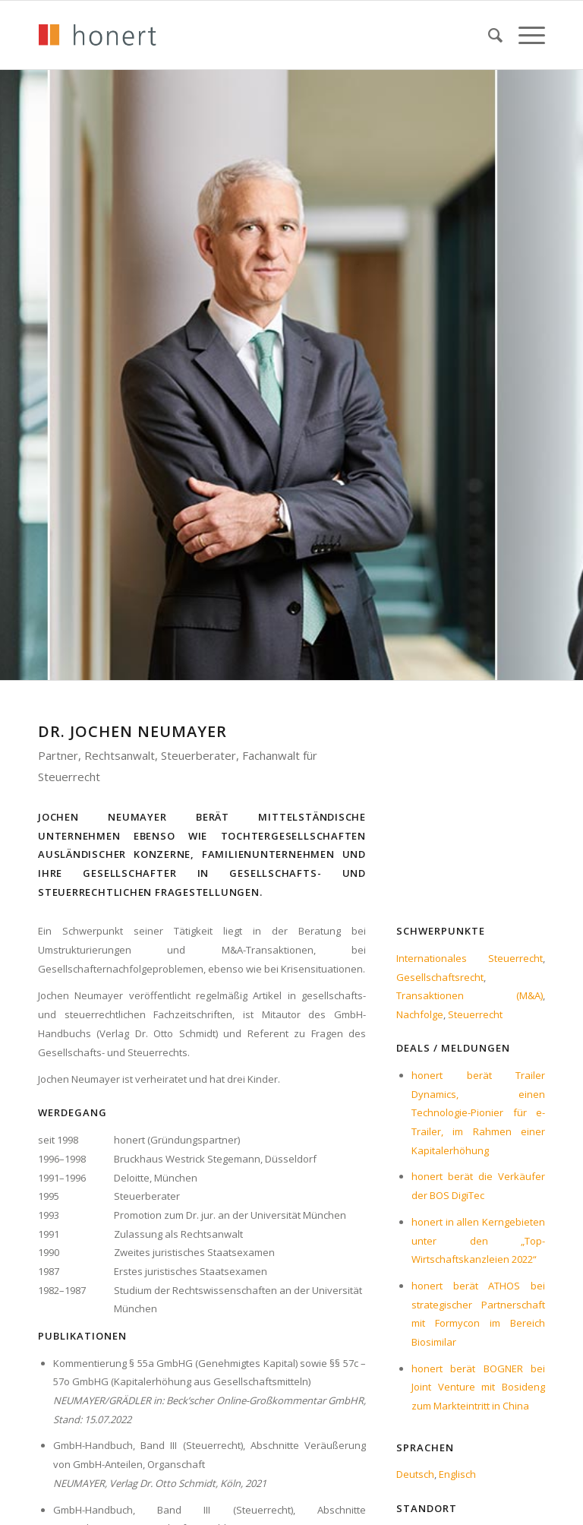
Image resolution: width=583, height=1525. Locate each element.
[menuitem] (488, 35)
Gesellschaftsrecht (440, 977)
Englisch (457, 1474)
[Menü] (524, 35)
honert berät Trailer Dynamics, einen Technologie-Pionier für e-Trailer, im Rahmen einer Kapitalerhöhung (478, 1112)
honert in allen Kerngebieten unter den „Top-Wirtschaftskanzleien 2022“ (478, 1240)
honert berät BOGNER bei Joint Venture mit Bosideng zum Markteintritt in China (478, 1387)
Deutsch (415, 1474)
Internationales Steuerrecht (469, 958)
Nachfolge (419, 1014)
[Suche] (488, 35)
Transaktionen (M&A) (469, 995)
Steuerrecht (475, 1014)
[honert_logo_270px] (97, 35)
